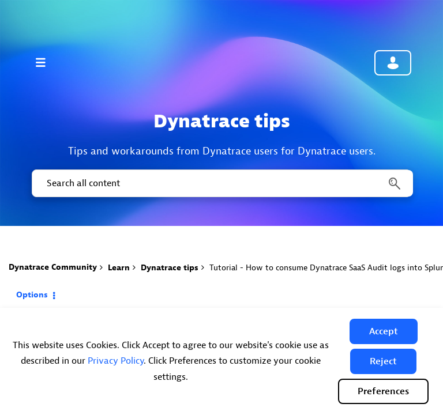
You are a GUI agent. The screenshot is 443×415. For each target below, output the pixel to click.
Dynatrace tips (169, 268)
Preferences (383, 391)
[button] (384, 331)
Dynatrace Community (53, 267)
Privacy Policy (116, 361)
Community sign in (392, 63)
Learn (119, 268)
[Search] (221, 183)
